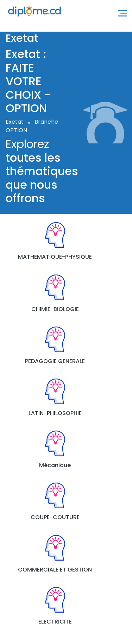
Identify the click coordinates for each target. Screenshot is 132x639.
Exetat (15, 122)
